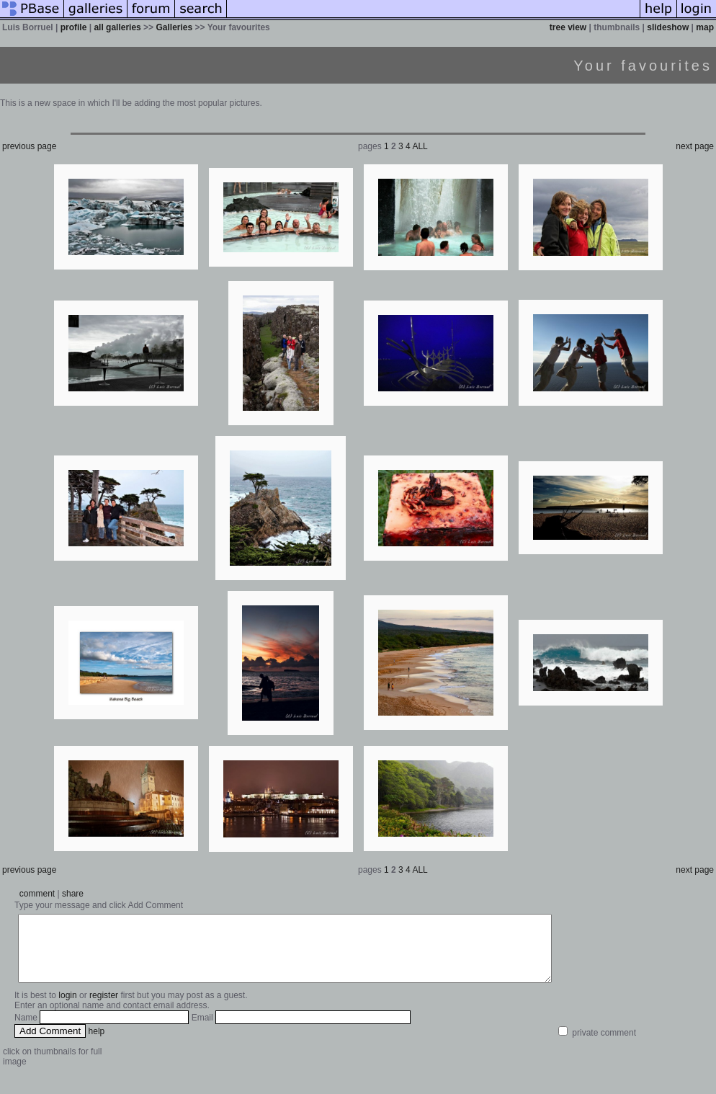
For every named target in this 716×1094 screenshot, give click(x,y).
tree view (568, 27)
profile (74, 27)
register (103, 1008)
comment (37, 894)
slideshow (668, 27)
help (97, 1044)
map (705, 27)
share (73, 894)
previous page (29, 146)
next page (695, 146)
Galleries (174, 27)
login (67, 1008)
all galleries (117, 27)
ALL (419, 146)
